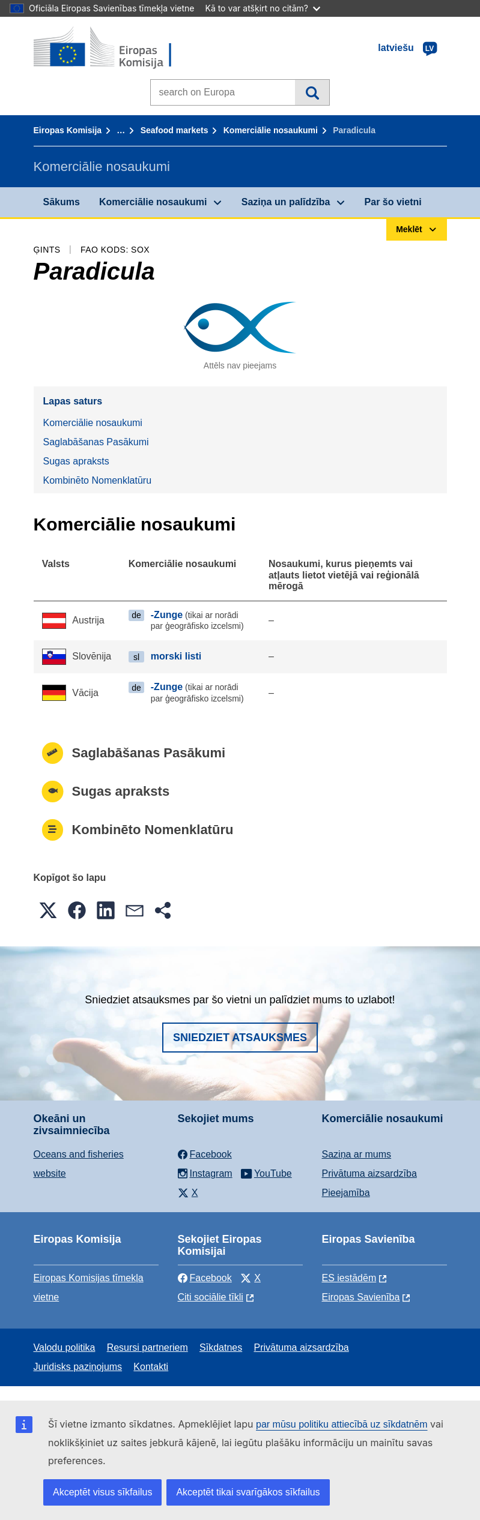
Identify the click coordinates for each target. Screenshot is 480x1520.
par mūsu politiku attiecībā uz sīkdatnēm (341, 1424)
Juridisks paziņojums (78, 1367)
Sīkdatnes (220, 1347)
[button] (48, 910)
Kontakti (150, 1367)
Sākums (61, 202)
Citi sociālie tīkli (210, 1297)
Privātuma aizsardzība (369, 1173)
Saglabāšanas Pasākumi (96, 442)
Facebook (205, 1278)
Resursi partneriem (147, 1347)
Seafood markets (174, 130)
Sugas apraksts (76, 461)
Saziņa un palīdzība (286, 202)
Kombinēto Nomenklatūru (97, 480)
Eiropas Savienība (361, 1297)
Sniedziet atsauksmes (240, 1038)
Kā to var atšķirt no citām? (262, 8)
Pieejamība (346, 1193)
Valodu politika (65, 1347)
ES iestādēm (349, 1278)
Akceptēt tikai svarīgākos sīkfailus (248, 1492)
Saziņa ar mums (357, 1154)
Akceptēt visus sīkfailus (102, 1492)
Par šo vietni (393, 202)
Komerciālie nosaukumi (270, 130)
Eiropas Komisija (68, 130)
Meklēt (312, 92)
